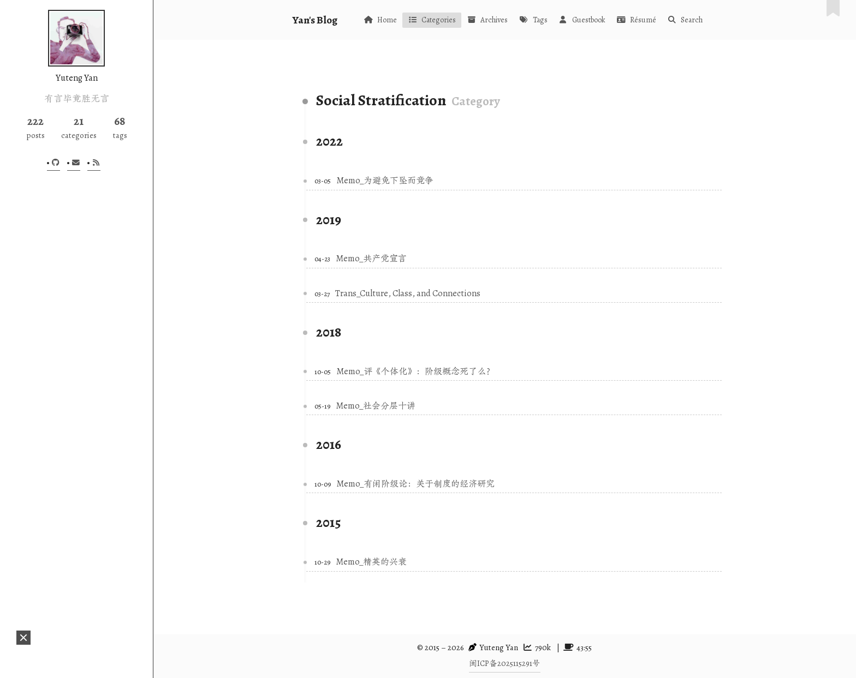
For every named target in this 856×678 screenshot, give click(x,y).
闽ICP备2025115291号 (504, 663)
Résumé (636, 20)
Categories (432, 20)
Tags (533, 20)
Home (380, 20)
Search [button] (685, 20)
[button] (23, 638)
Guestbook (581, 20)
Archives (487, 20)
